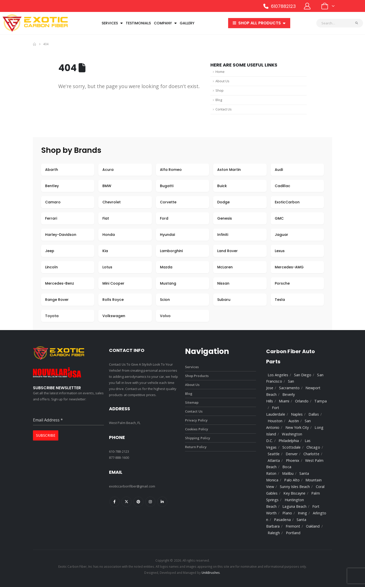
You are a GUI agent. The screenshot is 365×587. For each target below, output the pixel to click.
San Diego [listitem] (303, 374)
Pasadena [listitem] (282, 519)
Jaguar (281, 234)
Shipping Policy (197, 438)
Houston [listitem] (275, 420)
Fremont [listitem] (293, 526)
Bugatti (166, 185)
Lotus (107, 267)
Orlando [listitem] (301, 401)
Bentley (52, 185)
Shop (219, 90)
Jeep (49, 250)
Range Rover (57, 299)
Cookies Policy (196, 429)
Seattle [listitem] (274, 453)
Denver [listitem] (292, 453)
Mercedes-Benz (59, 283)
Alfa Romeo (171, 169)
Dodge (223, 202)
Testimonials (138, 23)
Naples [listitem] (297, 414)
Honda (108, 234)
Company (165, 23)
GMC (279, 218)
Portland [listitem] (293, 532)
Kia (105, 250)
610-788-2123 (119, 451)
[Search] (357, 23)
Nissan (223, 283)
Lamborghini (171, 250)
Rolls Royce (113, 299)
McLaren (225, 267)
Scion (165, 299)
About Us (222, 81)
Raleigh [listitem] (274, 532)
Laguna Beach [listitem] (294, 506)
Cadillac (282, 185)
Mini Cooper (113, 283)
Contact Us (223, 109)
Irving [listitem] (302, 513)
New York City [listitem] (297, 427)
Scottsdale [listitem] (291, 447)
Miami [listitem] (284, 401)
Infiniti (222, 234)
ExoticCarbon (287, 202)
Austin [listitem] (293, 420)
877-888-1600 (119, 457)
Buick (222, 185)
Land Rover (227, 250)
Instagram (150, 502)
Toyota (52, 315)
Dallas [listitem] (313, 414)
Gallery (187, 23)
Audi (279, 169)
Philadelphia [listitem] (289, 440)
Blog (218, 100)
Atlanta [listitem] (274, 460)
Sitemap (191, 402)
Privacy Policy (196, 420)
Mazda (166, 267)
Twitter (126, 502)
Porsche (282, 283)
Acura (108, 169)
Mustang (168, 283)
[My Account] (307, 6)
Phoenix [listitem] (292, 460)
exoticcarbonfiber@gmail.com (132, 486)
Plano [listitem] (287, 513)
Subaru (223, 299)
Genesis (224, 218)
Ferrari (51, 218)
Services (112, 23)
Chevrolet (111, 202)
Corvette (168, 202)
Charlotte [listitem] (311, 453)
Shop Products (197, 375)
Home (220, 72)
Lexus (280, 250)
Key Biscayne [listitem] (294, 493)
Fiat (105, 218)
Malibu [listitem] (287, 473)
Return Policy (196, 447)
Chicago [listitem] (313, 447)
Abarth (51, 169)
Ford (164, 218)
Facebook (115, 502)
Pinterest (138, 502)
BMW (106, 185)
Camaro (53, 202)
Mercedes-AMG (289, 267)
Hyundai (167, 234)
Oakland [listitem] (313, 526)
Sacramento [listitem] (289, 387)
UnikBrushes (211, 572)
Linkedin (162, 502)
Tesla (280, 299)
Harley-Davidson (60, 234)
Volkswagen (113, 315)
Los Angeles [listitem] (278, 374)
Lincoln (51, 267)
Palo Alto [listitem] (292, 480)
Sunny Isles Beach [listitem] (295, 486)
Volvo (165, 315)
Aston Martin (229, 169)
